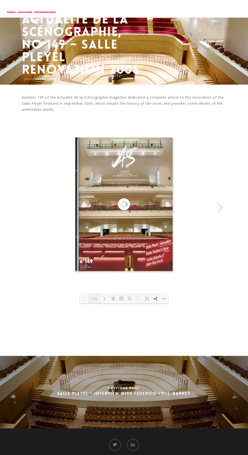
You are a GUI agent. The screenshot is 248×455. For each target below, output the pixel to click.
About (124, 8)
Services (144, 8)
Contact (216, 8)
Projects (166, 8)
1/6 (94, 299)
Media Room (191, 8)
